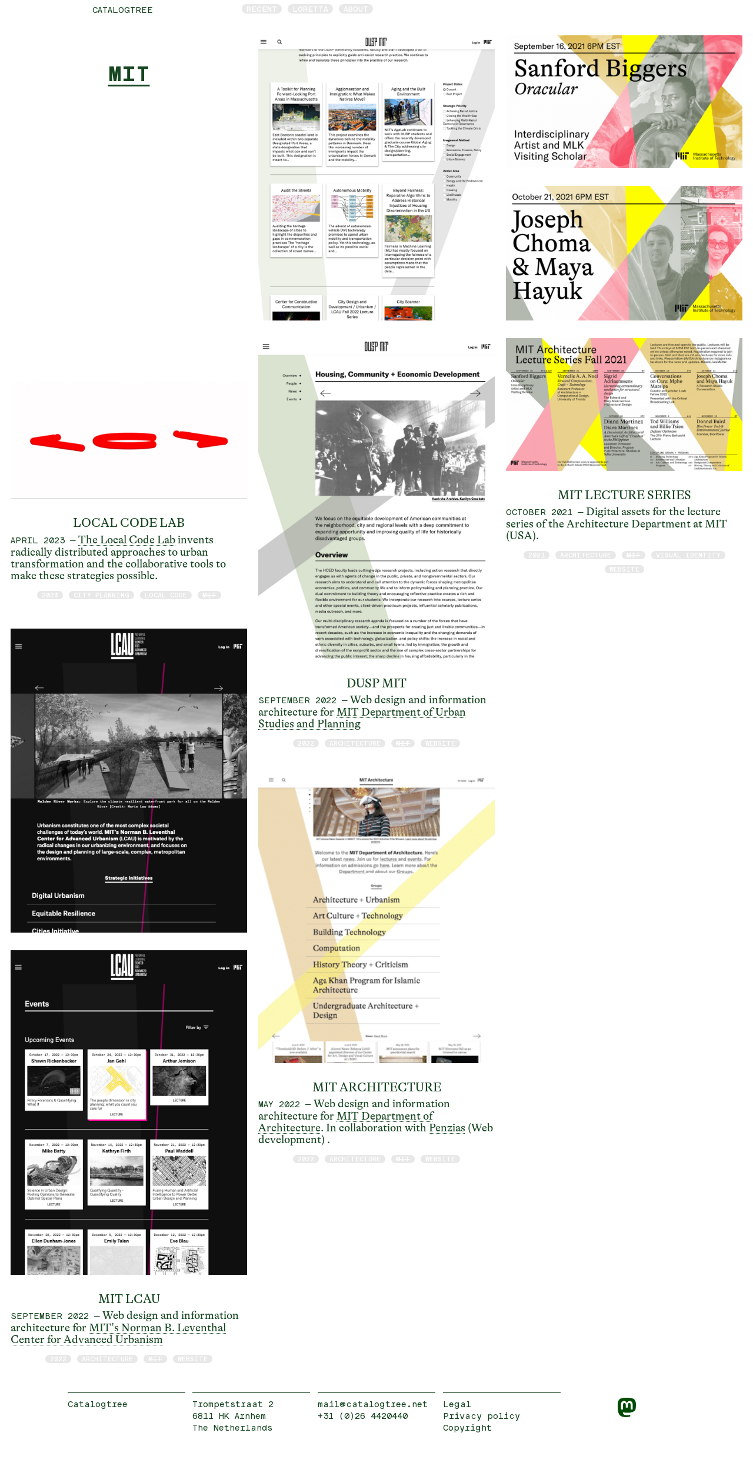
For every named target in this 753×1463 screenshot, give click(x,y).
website (193, 1358)
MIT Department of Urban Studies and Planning (362, 718)
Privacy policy (481, 1416)
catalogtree (122, 10)
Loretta (310, 9)
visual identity (688, 555)
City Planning (101, 595)
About (356, 9)
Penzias (447, 1127)
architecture (107, 1358)
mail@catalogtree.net (373, 1404)
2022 (58, 1358)
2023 (50, 595)
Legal (457, 1404)
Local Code (166, 595)
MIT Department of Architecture (345, 1122)
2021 (536, 555)
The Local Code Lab (126, 539)
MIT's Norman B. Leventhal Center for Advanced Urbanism (118, 1333)
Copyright (467, 1427)
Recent (261, 9)
